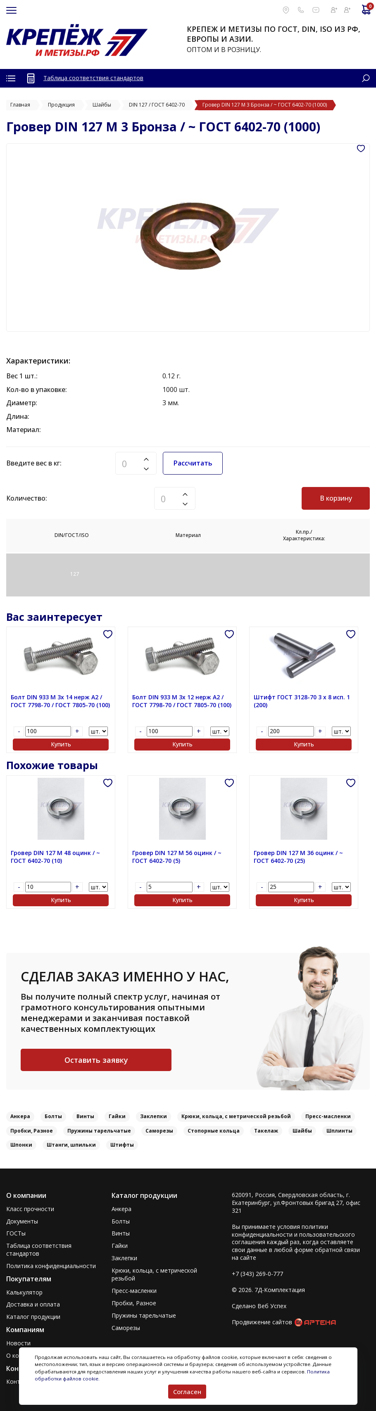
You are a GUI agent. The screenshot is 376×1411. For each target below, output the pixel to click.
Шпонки (21, 1144)
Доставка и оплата (33, 1304)
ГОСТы (16, 1233)
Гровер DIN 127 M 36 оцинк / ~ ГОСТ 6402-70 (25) (298, 857)
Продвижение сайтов (262, 1322)
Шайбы (302, 1130)
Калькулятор (24, 1292)
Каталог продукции (33, 1317)
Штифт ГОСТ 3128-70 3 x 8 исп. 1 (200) (302, 701)
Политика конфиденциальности (51, 1266)
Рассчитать (193, 463)
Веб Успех (271, 1306)
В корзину (336, 498)
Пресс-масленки (328, 1116)
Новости (18, 1343)
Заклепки (153, 1116)
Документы (22, 1221)
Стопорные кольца (214, 1130)
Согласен (187, 1391)
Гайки (117, 1116)
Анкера (20, 1116)
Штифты (122, 1144)
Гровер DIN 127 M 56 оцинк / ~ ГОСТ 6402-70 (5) (176, 857)
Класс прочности (30, 1209)
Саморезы (159, 1130)
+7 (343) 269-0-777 (257, 1274)
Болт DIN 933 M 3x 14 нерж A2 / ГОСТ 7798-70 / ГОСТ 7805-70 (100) (60, 701)
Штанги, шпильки (71, 1144)
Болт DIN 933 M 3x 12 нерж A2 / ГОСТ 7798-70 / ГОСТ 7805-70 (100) (181, 701)
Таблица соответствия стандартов (93, 78)
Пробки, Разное (31, 1130)
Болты (53, 1116)
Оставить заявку (96, 1060)
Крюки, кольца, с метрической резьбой (236, 1116)
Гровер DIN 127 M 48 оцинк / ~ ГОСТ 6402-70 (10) (55, 857)
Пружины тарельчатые (99, 1130)
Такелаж (266, 1130)
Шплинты (339, 1130)
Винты (85, 1116)
